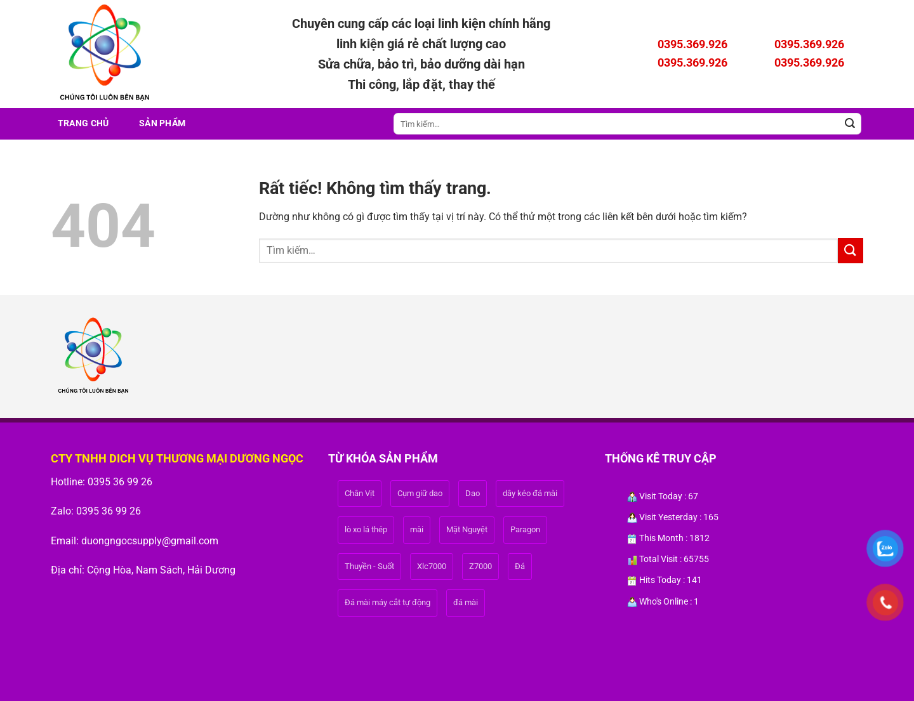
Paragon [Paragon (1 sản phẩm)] (525, 529)
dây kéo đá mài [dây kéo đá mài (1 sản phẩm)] (530, 493)
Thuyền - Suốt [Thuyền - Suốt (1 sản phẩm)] (369, 566)
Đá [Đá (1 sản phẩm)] (520, 566)
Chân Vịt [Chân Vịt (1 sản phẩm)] (359, 493)
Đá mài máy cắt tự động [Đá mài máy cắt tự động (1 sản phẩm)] (387, 602)
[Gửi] (850, 123)
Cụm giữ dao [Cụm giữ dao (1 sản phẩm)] (419, 493)
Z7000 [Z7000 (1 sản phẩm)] (480, 566)
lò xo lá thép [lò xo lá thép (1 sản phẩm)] (366, 529)
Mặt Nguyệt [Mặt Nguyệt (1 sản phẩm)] (466, 529)
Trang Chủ (83, 123)
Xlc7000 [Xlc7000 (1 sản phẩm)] (431, 566)
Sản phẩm (162, 123)
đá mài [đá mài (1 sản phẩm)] (465, 602)
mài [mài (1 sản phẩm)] (416, 529)
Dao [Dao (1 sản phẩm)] (472, 493)
